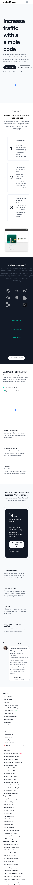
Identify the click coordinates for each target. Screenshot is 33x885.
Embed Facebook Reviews (11, 768)
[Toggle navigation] (27, 1)
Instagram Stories (9, 807)
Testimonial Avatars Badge (12, 882)
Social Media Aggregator (11, 705)
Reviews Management (10, 716)
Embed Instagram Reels (11, 759)
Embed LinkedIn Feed (10, 776)
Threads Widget (8, 824)
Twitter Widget (8, 819)
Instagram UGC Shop (10, 856)
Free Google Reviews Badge (12, 836)
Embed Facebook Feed (10, 771)
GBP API (6, 702)
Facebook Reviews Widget (12, 830)
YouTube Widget (9, 816)
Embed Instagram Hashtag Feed (13, 762)
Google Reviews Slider (10, 833)
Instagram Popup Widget (11, 847)
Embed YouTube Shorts (11, 782)
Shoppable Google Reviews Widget (14, 879)
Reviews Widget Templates (12, 868)
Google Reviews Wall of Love (12, 876)
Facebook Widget (9, 810)
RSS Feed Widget (9, 839)
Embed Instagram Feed (11, 765)
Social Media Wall (9, 861)
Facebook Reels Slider (10, 853)
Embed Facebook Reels (11, 793)
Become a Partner (9, 743)
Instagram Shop (8, 805)
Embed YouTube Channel (11, 785)
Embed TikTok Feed (9, 773)
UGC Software (8, 696)
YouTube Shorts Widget (11, 864)
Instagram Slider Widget (11, 844)
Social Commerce (9, 713)
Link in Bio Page (8, 719)
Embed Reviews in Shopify (12, 788)
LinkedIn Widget (8, 822)
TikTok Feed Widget (10, 850)
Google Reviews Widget (11, 799)
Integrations (7, 722)
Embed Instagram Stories (11, 756)
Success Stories (8, 734)
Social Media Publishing (11, 708)
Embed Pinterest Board (10, 779)
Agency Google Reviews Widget (13, 873)
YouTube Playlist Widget (11, 858)
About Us (6, 731)
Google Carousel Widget (11, 870)
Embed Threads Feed (10, 791)
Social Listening (8, 711)
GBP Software (8, 699)
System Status (8, 737)
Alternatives (7, 725)
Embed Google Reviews (11, 754)
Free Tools (7, 728)
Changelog (7, 740)
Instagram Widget (9, 802)
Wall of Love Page (9, 827)
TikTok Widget (8, 813)
